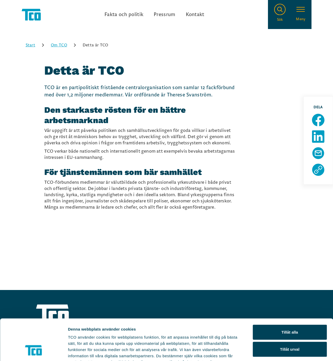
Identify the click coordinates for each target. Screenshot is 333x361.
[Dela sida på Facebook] (318, 120)
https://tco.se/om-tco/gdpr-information (105, 330)
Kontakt (195, 14)
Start (37, 45)
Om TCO (65, 45)
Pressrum (164, 14)
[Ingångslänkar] (154, 14)
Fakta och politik (123, 14)
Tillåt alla (289, 293)
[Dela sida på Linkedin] (318, 136)
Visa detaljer (281, 351)
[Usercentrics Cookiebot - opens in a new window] (33, 351)
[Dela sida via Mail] (318, 153)
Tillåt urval (290, 310)
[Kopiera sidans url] (318, 170)
